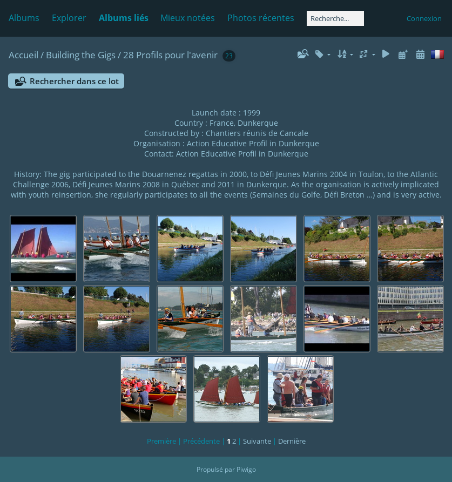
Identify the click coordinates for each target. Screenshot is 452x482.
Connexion (424, 18)
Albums (24, 18)
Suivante (257, 441)
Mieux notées (187, 18)
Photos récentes (260, 18)
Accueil (23, 55)
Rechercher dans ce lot (74, 81)
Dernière (292, 441)
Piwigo (246, 469)
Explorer (69, 18)
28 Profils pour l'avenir (170, 55)
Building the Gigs (81, 55)
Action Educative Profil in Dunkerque (253, 143)
